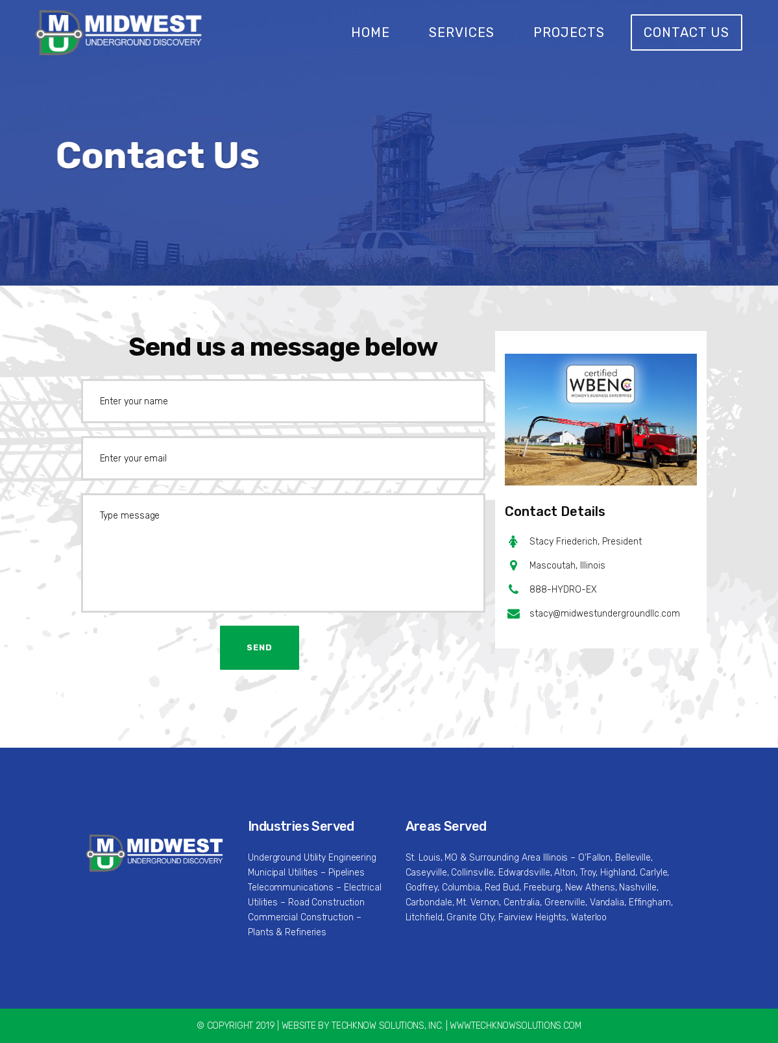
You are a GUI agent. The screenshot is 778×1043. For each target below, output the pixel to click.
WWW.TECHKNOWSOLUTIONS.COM (515, 1025)
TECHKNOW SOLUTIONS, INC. (387, 1025)
